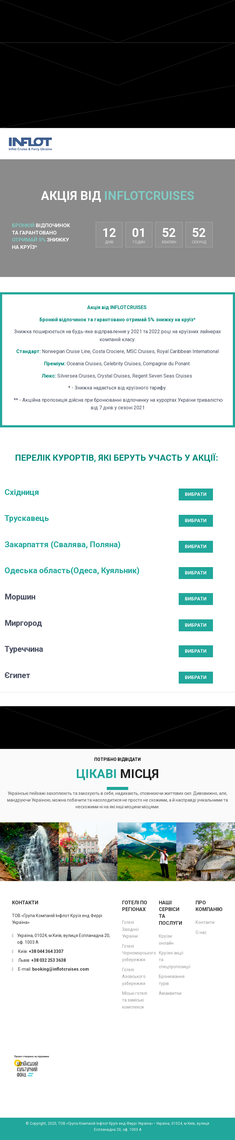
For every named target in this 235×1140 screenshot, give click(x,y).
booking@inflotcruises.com (60, 969)
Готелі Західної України (130, 929)
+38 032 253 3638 (48, 960)
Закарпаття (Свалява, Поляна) (63, 544)
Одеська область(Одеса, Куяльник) (72, 570)
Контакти (205, 922)
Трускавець (27, 518)
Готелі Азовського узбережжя (134, 976)
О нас (201, 932)
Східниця (22, 492)
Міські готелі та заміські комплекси (134, 1000)
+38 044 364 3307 (46, 951)
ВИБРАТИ (196, 494)
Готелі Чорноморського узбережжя (139, 953)
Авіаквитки (170, 993)
